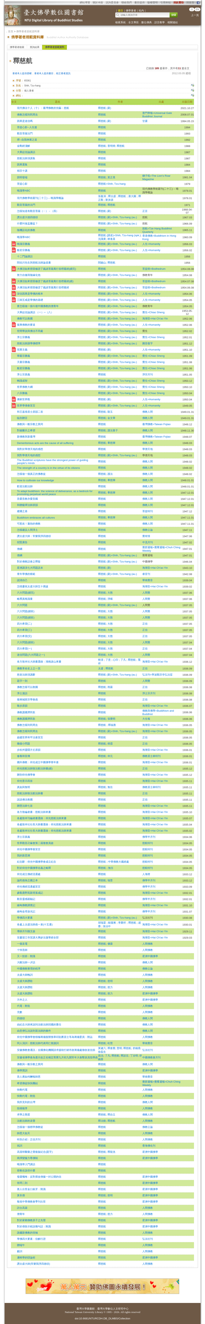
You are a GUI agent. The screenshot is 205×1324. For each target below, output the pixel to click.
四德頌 (21, 1018)
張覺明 (111, 718)
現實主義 (22, 349)
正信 (145, 623)
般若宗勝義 (23, 250)
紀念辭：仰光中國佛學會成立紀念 (36, 861)
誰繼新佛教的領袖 (27, 1232)
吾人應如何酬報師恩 (28, 1076)
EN (197, 9)
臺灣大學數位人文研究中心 (113, 1308)
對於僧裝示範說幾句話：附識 (34, 1226)
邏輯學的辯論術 (26, 1257)
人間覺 (146, 592)
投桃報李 (22, 1108)
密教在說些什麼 (26, 1170)
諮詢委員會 (112, 2)
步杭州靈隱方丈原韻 (28, 749)
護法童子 (113, 430)
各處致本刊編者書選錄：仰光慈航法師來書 (41, 818)
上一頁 (195, 15)
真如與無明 (23, 787)
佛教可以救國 (25, 318)
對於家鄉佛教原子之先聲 (31, 1220)
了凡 (124, 659)
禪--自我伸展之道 (27, 139)
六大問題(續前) (25, 611)
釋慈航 (102, 114)
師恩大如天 (23, 1133)
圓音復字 (147, 343)
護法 (110, 473)
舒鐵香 (137, 1048)
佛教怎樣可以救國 (27, 687)
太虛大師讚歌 (25, 981)
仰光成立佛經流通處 (28, 874)
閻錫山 (102, 262)
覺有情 (146, 536)
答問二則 (22, 1182)
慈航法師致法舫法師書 (30, 793)
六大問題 (22, 605)
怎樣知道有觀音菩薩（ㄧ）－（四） (38, 211)
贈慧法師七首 (25, 805)
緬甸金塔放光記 (26, 911)
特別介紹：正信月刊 (28, 1139)
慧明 (119, 1048)
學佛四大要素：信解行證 (31, 1238)
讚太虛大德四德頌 (27, 217)
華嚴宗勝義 (23, 355)
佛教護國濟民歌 (26, 712)
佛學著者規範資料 (54, 47)
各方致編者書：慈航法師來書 (34, 811)
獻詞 (19, 1251)
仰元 (110, 756)
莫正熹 (111, 177)
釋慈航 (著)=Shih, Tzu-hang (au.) (117, 217)
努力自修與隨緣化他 (28, 275)
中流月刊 (147, 542)
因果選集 (22, 164)
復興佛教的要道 (26, 324)
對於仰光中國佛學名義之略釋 (34, 867)
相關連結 (172, 22)
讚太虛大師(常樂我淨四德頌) (33, 1263)
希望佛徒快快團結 (27, 1083)
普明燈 (111, 145)
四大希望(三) (24, 629)
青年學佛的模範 (26, 573)
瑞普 (110, 880)
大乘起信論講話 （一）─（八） (35, 312)
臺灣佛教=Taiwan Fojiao (156, 424)
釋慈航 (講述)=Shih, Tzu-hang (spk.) (119, 235)
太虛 (101, 668)
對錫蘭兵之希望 (26, 430)
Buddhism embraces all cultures (36, 517)
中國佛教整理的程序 (28, 968)
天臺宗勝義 (23, 362)
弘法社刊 (147, 1050)
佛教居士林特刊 (151, 756)
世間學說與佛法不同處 (30, 330)
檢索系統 (120, 22)
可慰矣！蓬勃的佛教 (28, 523)
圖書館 (91, 1308)
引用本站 (165, 2)
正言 (145, 211)
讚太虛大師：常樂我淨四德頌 (34, 536)
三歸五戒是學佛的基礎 (30, 299)
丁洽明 (134, 1055)
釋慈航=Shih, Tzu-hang (112, 183)
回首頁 (190, 2)
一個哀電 (22, 943)
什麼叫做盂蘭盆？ (27, 223)
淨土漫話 (22, 693)
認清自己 (22, 580)
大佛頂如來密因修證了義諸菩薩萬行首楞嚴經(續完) (46, 268)
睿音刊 (146, 573)
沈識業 (102, 238)
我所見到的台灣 (26, 1102)
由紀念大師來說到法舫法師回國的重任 (39, 1024)
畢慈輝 (111, 442)
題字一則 (22, 680)
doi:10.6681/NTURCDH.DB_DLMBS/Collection (102, 1318)
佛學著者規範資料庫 (28, 31)
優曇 (110, 943)
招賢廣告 (22, 542)
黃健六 (102, 1048)
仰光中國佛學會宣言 (28, 849)
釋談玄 (125, 1055)
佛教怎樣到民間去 (27, 114)
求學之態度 (23, 1114)
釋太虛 (112, 196)
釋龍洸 (111, 1151)
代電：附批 (23, 1005)
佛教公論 (147, 529)
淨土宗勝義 (23, 337)
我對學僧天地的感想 (28, 455)
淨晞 (110, 598)
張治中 (107, 926)
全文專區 (133, 22)
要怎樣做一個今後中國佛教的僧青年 (38, 306)
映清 (101, 659)
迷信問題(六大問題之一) (31, 654)
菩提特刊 (147, 511)
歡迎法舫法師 (25, 486)
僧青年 (21, 1214)
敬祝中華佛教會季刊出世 (31, 1201)
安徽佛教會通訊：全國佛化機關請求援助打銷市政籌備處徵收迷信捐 (56, 1050)
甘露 (145, 121)
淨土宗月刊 (148, 693)
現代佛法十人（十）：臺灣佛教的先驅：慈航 (43, 107)
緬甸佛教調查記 (26, 905)
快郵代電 (22, 1089)
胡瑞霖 (102, 922)
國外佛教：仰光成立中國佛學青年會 (38, 762)
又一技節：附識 (26, 956)
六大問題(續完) (25, 592)
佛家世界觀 (23, 399)
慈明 (110, 981)
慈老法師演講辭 (26, 674)
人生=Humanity (151, 243)
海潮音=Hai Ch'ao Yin (155, 318)
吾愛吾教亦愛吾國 (27, 498)
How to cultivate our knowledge (35, 480)
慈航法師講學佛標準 (28, 343)
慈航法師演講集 (26, 158)
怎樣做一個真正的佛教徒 (31, 473)
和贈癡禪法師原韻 (27, 505)
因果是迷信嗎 (25, 121)
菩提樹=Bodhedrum (154, 268)
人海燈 (146, 874)
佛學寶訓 (22, 1070)
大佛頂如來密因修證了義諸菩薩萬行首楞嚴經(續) (45, 281)
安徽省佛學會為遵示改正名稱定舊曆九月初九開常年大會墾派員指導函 (57, 1057)
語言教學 (159, 22)
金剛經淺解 (23, 145)
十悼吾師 (22, 949)
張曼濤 (102, 196)
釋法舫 (102, 1120)
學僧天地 (147, 449)
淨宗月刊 (147, 374)
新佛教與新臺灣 (26, 436)
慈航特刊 (147, 843)
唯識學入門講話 (26, 1164)
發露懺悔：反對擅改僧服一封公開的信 (39, 1176)
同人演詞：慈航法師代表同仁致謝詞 (38, 1043)
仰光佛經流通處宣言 (28, 886)
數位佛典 (146, 22)
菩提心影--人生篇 (27, 127)
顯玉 (110, 411)
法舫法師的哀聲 (26, 1120)
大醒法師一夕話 (26, 962)
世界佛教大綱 (25, 386)
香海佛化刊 (148, 1145)
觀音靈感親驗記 (26, 899)
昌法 (100, 1055)
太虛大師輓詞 (25, 974)
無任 (110, 867)
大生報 (146, 718)
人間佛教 (147, 943)
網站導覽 (85, 2)
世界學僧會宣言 (26, 405)
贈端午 (21, 1245)
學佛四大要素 (25, 917)
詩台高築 (22, 1207)
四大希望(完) (24, 636)
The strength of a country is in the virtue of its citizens (48, 467)
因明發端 (22, 177)
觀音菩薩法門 (25, 133)
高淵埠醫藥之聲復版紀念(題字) (35, 1151)
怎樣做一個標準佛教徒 (30, 1126)
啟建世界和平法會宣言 (30, 737)
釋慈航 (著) (104, 107)
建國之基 (22, 511)
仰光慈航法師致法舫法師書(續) (35, 768)
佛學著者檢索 (17, 47)
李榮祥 (122, 922)
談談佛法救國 (25, 799)
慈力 (110, 987)
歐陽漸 (112, 922)
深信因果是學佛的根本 (30, 293)
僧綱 (19, 548)
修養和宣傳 (23, 756)
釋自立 (111, 1114)
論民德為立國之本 (27, 880)
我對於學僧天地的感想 (30, 449)
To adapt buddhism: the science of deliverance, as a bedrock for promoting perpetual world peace (54, 493)
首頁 (10, 31)
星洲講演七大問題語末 (30, 567)
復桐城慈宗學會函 (27, 699)
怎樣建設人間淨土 (27, 529)
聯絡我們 (126, 2)
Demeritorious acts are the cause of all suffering (45, 443)
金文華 (111, 417)
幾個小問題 (23, 743)
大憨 (110, 592)
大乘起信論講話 (26, 152)
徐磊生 (102, 1051)
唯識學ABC (23, 190)
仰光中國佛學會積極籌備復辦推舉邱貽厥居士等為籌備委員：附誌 (54, 1036)
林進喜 (111, 238)
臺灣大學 (81, 1308)
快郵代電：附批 (26, 1095)
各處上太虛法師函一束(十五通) (35, 924)
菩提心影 (22, 183)
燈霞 (110, 743)
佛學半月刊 (148, 836)
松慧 (110, 1043)
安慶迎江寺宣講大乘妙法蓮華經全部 (38, 937)
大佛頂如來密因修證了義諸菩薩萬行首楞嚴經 (43, 287)
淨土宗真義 (23, 374)
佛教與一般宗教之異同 (30, 424)
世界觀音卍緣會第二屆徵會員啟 (35, 843)
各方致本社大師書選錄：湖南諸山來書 (39, 661)
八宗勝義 (22, 393)
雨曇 (110, 687)
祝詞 (19, 1145)
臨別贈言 (22, 417)
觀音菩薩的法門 (26, 204)
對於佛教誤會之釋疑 (28, 561)
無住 (110, 787)
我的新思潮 (23, 855)
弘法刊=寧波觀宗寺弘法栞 (157, 674)
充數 (19, 1012)
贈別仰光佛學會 (26, 774)
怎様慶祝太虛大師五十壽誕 (32, 586)
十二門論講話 (25, 256)
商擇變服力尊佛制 (27, 1158)
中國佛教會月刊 (151, 1057)
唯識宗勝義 (23, 243)
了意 (109, 659)
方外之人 (22, 999)
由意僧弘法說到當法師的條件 (34, 1030)
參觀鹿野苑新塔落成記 (30, 892)
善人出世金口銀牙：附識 (31, 1189)
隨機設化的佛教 (26, 230)
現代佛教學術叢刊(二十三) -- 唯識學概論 (40, 198)
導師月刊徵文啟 (26, 931)
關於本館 (98, 2)
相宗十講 (22, 170)
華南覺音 (147, 580)
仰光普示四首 (25, 780)
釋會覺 (111, 1048)
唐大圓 (132, 196)
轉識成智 (22, 380)
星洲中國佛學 (150, 956)
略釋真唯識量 (25, 598)
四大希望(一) (24, 648)
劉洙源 (109, 199)
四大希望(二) (24, 623)
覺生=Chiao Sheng (153, 312)
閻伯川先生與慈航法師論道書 (34, 262)
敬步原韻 (22, 705)
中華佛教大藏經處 (118, 861)
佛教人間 (147, 411)
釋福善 (112, 724)
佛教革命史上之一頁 (28, 668)
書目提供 (139, 2)
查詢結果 (34, 47)
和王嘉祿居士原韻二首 (30, 411)
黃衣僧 (21, 1195)
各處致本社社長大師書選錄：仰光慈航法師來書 (44, 824)
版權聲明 (152, 2)
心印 (116, 659)
